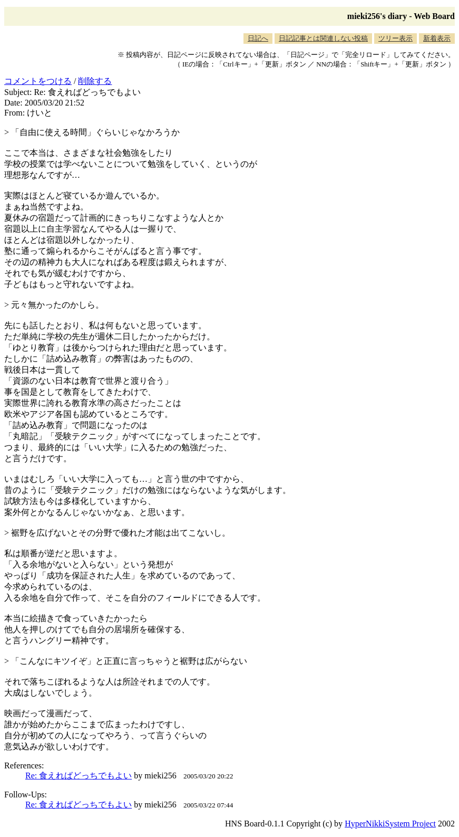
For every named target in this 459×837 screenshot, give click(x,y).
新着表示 (437, 38)
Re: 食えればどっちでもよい (78, 775)
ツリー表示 (395, 38)
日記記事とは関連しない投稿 (323, 38)
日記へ (258, 38)
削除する (95, 81)
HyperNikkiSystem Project (390, 823)
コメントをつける (38, 81)
